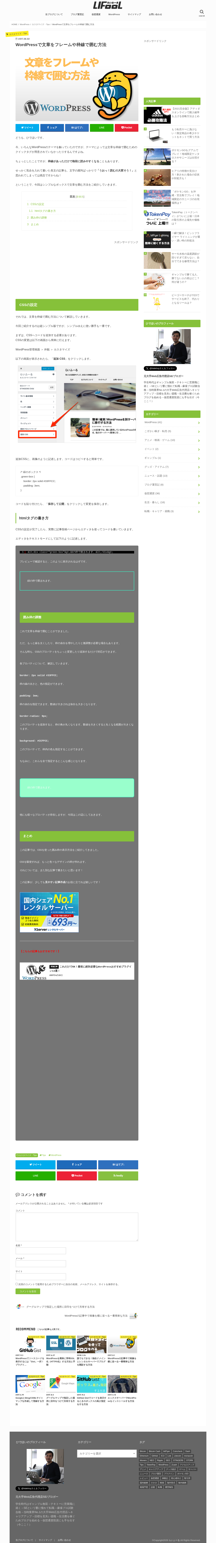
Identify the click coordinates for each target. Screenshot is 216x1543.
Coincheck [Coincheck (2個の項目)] (177, 1450)
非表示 (80, 196)
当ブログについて (54, 14)
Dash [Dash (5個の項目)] (187, 1450)
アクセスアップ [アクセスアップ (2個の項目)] (187, 1464)
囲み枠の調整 (37, 217)
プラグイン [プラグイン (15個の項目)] (169, 1473)
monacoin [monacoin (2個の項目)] (188, 1455)
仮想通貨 (96, 14)
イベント (151, 449)
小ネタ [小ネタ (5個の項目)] (154, 1482)
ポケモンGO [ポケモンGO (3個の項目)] (182, 1473)
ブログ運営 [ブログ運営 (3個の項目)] (156, 1473)
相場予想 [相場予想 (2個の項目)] (144, 1486)
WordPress (114, 14)
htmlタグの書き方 (42, 210)
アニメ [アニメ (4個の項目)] (143, 1468)
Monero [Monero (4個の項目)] (143, 1460)
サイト (19, 1270)
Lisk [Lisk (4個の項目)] (169, 1455)
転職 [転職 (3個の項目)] (160, 1486)
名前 (19, 1244)
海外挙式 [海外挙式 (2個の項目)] (171, 1482)
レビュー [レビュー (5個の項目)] (144, 1477)
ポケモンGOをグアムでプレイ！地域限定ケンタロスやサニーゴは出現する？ (185, 156)
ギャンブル (152, 458)
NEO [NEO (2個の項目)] (152, 1460)
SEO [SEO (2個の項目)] (168, 1460)
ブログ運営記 (77, 14)
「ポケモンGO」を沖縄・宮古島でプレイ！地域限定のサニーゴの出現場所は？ (185, 197)
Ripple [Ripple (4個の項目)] (160, 1460)
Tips (44, 1154)
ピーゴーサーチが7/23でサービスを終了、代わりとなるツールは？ (185, 299)
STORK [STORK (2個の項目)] (189, 1460)
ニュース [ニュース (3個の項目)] (144, 1473)
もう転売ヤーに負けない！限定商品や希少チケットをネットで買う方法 (185, 133)
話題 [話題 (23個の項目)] (153, 1486)
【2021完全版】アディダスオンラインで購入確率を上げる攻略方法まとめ (186, 112)
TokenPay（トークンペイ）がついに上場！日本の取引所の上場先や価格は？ (185, 218)
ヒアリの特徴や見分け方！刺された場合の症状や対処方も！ (185, 175)
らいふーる (174, 1539)
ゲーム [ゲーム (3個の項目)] (182, 1468)
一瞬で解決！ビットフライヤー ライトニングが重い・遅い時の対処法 (186, 237)
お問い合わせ (155, 14)
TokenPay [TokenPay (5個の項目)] (151, 1464)
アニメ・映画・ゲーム (159, 440)
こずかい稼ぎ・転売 (157, 431)
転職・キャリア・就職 (158, 511)
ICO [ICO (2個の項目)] (162, 1455)
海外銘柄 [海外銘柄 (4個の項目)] (182, 1482)
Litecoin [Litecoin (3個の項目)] (177, 1455)
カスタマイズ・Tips (28, 1154)
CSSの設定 (35, 204)
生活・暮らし (154, 502)
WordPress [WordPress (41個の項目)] (163, 1464)
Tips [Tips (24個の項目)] (142, 1464)
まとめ (33, 224)
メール (20, 1257)
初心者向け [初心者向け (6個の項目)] (176, 1477)
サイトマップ (134, 14)
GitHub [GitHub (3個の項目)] (155, 1455)
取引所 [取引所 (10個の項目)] (187, 1477)
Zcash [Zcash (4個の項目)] (174, 1464)
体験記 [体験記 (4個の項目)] (165, 1477)
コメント (20, 1210)
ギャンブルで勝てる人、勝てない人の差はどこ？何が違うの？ (185, 278)
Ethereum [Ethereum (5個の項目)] (144, 1455)
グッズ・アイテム (156, 466)
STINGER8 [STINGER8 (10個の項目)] (178, 1460)
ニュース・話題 (155, 475)
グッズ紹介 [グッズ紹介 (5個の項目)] (171, 1468)
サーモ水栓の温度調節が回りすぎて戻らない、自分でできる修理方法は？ (185, 258)
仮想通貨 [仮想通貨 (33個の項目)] (155, 1477)
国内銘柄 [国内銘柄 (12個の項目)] (144, 1482)
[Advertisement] (77, 268)
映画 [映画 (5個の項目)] (162, 1482)
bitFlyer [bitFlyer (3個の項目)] (166, 1450)
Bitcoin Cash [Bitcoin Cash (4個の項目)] (154, 1450)
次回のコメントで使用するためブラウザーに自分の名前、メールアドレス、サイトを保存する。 (69, 1283)
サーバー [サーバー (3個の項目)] (192, 1468)
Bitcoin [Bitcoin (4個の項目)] (143, 1450)
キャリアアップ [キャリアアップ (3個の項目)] (156, 1468)
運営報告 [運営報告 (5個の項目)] (169, 1486)
